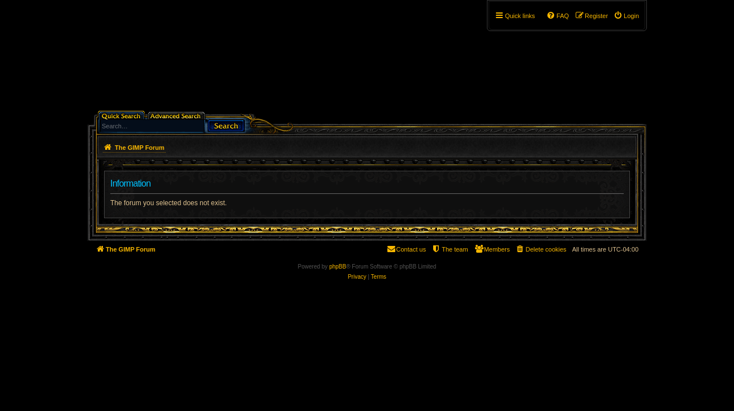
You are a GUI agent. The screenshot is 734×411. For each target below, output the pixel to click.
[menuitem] (626, 16)
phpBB (337, 266)
